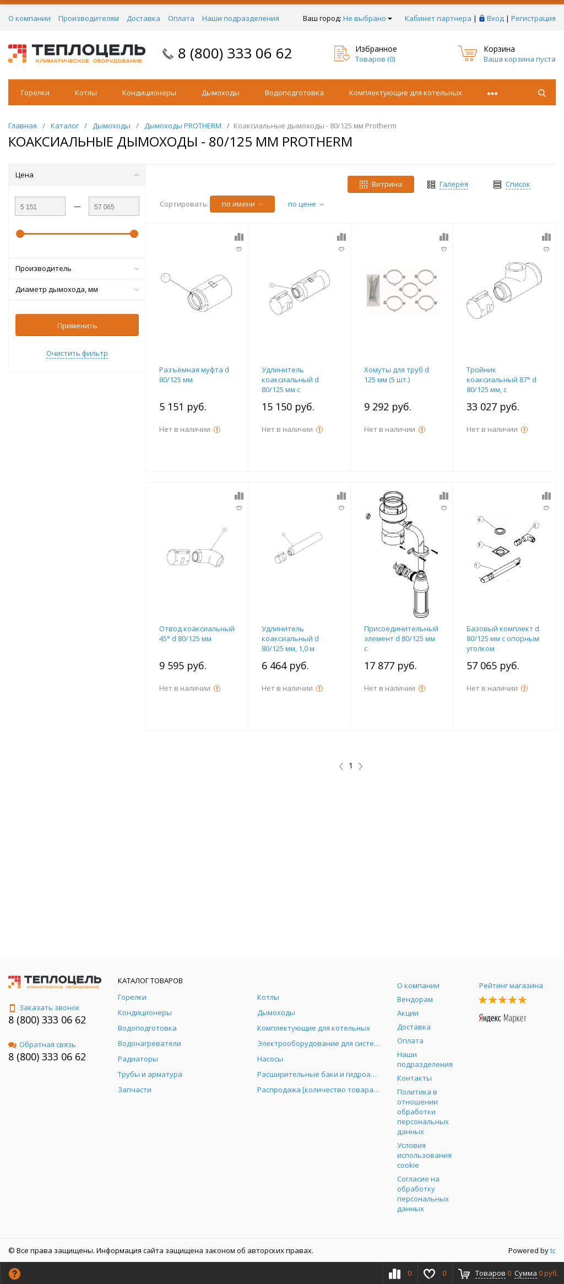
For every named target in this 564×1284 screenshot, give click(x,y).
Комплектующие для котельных (405, 92)
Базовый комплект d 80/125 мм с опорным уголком (503, 638)
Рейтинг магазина (511, 985)
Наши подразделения (240, 18)
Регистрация (533, 18)
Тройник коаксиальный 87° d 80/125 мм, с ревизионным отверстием (501, 389)
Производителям (88, 18)
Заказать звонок (44, 1007)
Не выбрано (367, 18)
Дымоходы (221, 92)
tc (553, 1250)
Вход (495, 18)
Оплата (181, 18)
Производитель (77, 268)
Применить (77, 326)
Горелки (35, 92)
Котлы (86, 92)
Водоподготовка (294, 92)
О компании (29, 18)
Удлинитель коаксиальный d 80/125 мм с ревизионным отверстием (290, 389)
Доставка (143, 18)
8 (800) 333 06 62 (235, 53)
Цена (77, 175)
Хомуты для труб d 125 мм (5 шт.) (396, 374)
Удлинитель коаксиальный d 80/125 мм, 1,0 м (290, 638)
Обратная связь (42, 1044)
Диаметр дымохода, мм (77, 289)
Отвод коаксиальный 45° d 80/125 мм (197, 633)
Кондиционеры (149, 92)
